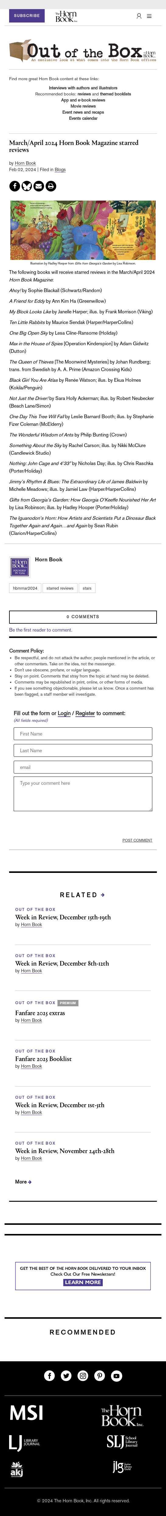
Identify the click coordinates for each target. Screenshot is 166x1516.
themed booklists (115, 93)
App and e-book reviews (83, 100)
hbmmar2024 (25, 588)
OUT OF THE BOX (35, 910)
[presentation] (60, 826)
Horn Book (25, 163)
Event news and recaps (83, 112)
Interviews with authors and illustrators (83, 87)
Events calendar (83, 118)
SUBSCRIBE (27, 16)
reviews (84, 93)
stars (87, 588)
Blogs (60, 169)
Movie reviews (83, 106)
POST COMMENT (137, 840)
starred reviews (60, 588)
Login (64, 713)
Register (85, 713)
